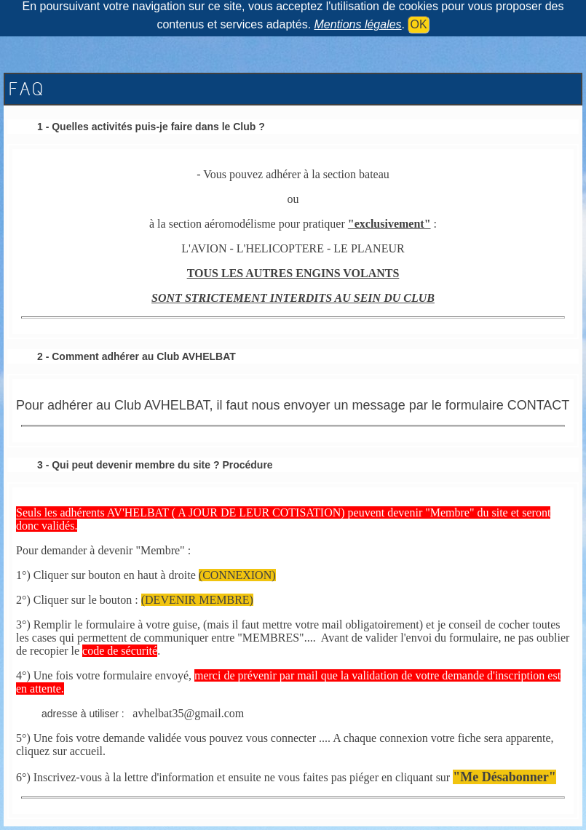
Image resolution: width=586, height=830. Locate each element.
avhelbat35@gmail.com (188, 713)
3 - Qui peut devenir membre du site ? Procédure (155, 465)
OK (418, 24)
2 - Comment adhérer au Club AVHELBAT (136, 356)
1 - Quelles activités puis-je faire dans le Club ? (151, 126)
